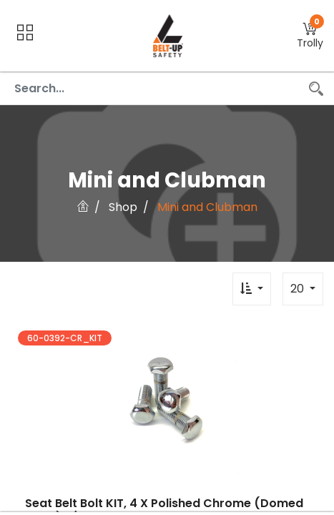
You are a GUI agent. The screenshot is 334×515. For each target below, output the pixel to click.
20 (298, 288)
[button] (310, 36)
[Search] (316, 88)
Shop (123, 207)
